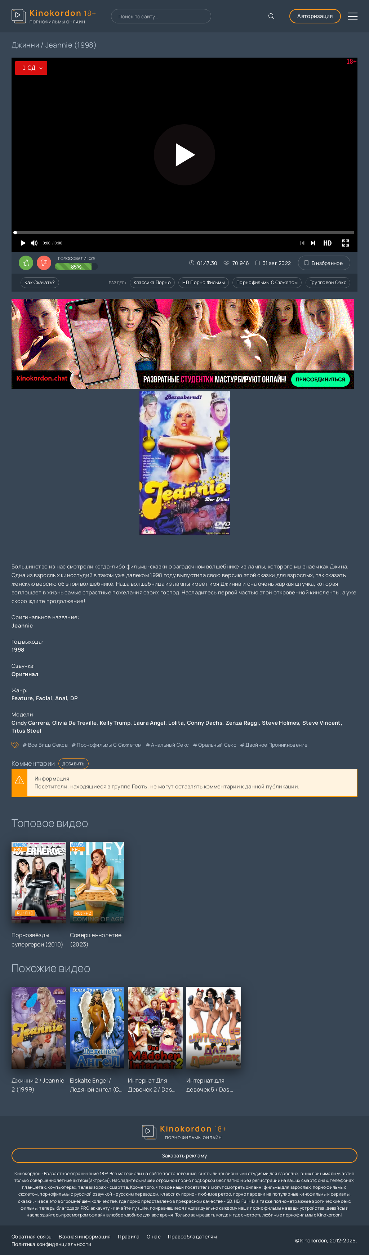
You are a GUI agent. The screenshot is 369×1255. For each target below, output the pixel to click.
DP (74, 698)
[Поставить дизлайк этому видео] (44, 263)
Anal (61, 698)
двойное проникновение (276, 744)
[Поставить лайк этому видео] (26, 263)
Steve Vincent (321, 723)
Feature (22, 698)
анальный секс (170, 744)
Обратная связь (32, 1236)
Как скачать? (40, 282)
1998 (18, 649)
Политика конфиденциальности (51, 1244)
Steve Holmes (280, 723)
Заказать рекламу (185, 1155)
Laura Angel (149, 723)
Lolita (176, 723)
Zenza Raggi (242, 723)
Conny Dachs (204, 723)
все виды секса (48, 744)
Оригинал (25, 674)
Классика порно (152, 282)
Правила (128, 1236)
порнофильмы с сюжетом (109, 744)
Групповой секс (328, 282)
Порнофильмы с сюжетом (267, 282)
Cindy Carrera (30, 723)
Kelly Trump (115, 723)
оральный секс (217, 744)
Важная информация (85, 1236)
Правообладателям (192, 1236)
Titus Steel (26, 730)
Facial (44, 698)
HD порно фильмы (203, 282)
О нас (154, 1236)
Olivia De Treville (74, 723)
